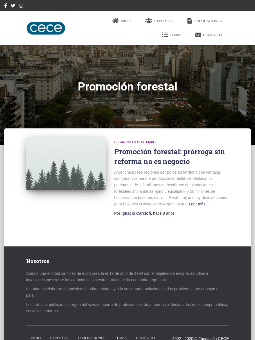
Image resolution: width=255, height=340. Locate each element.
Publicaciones (204, 21)
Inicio (121, 21)
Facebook (5, 6)
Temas (171, 35)
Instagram (21, 6)
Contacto (208, 35)
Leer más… (199, 204)
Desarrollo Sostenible (135, 142)
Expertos (159, 21)
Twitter (13, 6)
